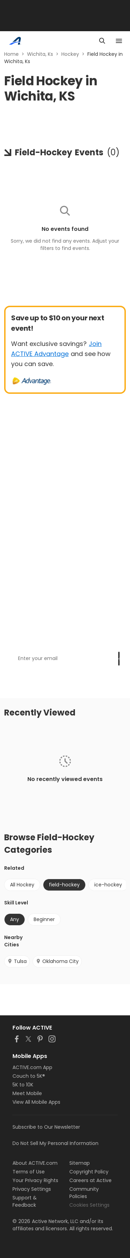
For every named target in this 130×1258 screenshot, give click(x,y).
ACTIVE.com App (32, 1067)
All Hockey (22, 884)
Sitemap (79, 1163)
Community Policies (84, 1193)
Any (14, 919)
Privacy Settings (31, 1189)
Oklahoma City (57, 961)
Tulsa (17, 961)
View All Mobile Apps (36, 1102)
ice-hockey (108, 884)
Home (11, 54)
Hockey (70, 54)
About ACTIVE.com (35, 1163)
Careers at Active (90, 1180)
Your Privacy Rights (35, 1180)
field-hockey (64, 884)
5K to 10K (22, 1084)
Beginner (44, 919)
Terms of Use (28, 1171)
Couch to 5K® (28, 1076)
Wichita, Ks (40, 54)
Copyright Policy (89, 1171)
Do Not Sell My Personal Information (55, 1143)
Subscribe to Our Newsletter (46, 1126)
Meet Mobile (27, 1093)
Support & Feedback (24, 1201)
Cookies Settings (89, 1204)
